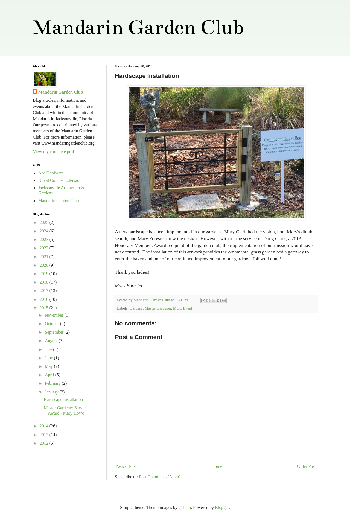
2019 (44, 273)
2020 (44, 265)
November (55, 315)
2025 (44, 222)
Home (217, 466)
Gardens (136, 308)
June (49, 357)
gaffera (185, 507)
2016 (44, 299)
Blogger (222, 507)
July (49, 349)
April (50, 374)
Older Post (306, 466)
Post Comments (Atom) (159, 476)
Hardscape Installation (63, 399)
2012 (44, 443)
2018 (44, 282)
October (52, 323)
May (49, 366)
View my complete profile (55, 151)
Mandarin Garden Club (138, 27)
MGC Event (182, 308)
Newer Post (126, 466)
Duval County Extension (59, 180)
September (55, 332)
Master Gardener (158, 308)
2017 (44, 290)
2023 (44, 239)
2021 (44, 256)
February (53, 383)
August (52, 340)
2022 (44, 248)
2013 (44, 434)
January (52, 392)
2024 (44, 231)
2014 (44, 426)
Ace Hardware (51, 173)
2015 (44, 307)
